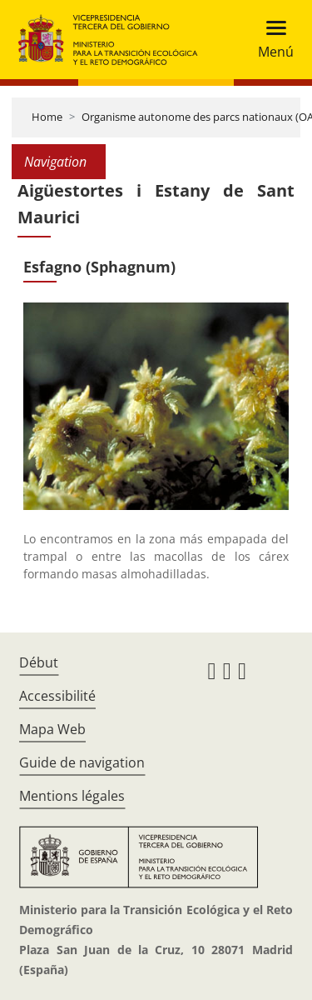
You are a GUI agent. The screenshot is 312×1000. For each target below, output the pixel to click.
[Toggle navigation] (271, 39)
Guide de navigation (82, 762)
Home (47, 116)
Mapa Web (52, 729)
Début (38, 662)
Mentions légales (72, 796)
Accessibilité (57, 696)
